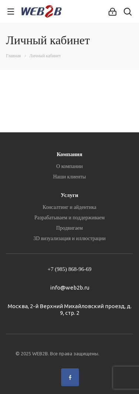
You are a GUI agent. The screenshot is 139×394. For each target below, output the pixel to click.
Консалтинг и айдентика (69, 207)
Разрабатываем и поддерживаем (69, 217)
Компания (69, 154)
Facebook (70, 377)
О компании (69, 166)
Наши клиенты (69, 177)
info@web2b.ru (69, 287)
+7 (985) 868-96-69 (69, 269)
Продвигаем (69, 228)
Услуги (69, 195)
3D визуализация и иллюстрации (69, 238)
